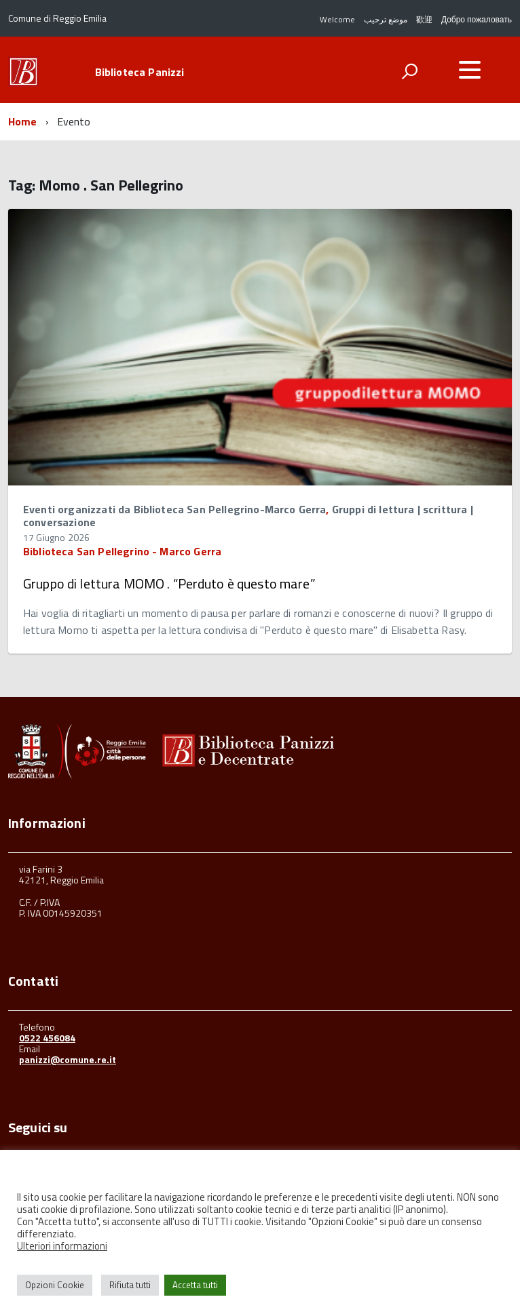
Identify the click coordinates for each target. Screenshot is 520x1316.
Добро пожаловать (476, 19)
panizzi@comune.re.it (67, 1059)
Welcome (337, 19)
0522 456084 (47, 1038)
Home (22, 121)
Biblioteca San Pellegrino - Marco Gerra (122, 551)
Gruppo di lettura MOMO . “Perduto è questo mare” (169, 583)
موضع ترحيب (385, 19)
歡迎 (424, 19)
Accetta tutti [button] (195, 1285)
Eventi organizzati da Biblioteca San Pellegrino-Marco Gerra (174, 509)
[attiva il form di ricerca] (409, 71)
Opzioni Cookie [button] (54, 1285)
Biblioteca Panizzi (140, 71)
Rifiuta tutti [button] (130, 1285)
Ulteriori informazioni (62, 1246)
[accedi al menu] (470, 70)
